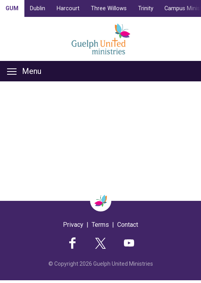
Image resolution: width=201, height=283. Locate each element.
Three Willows (109, 8)
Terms (100, 224)
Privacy (73, 224)
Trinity (145, 8)
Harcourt (68, 8)
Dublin (37, 8)
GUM (12, 8)
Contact (127, 224)
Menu (24, 71)
